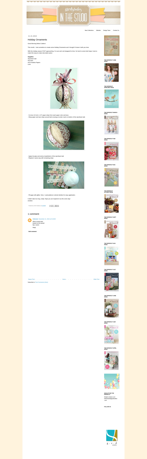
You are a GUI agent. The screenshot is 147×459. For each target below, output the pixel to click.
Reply (34, 227)
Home (64, 279)
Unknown (35, 219)
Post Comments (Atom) (41, 282)
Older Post (96, 279)
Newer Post (31, 279)
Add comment (32, 231)
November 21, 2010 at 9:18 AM (47, 219)
